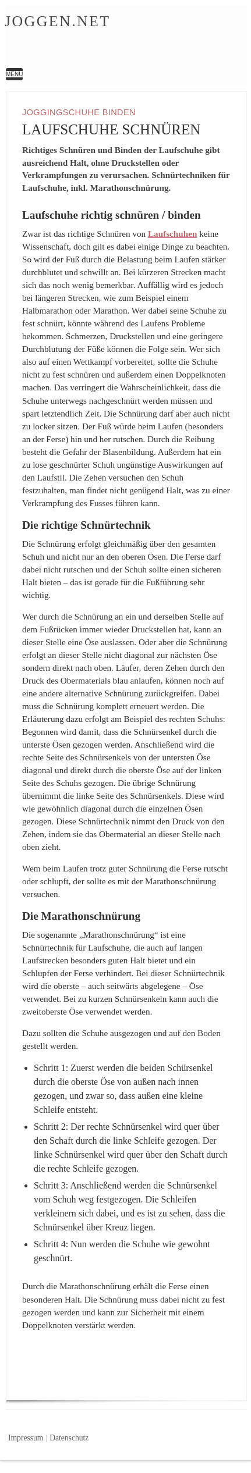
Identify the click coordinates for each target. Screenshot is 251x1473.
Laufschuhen (172, 234)
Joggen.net (58, 21)
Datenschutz (69, 1437)
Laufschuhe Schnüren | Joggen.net (125, 38)
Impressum (25, 1437)
